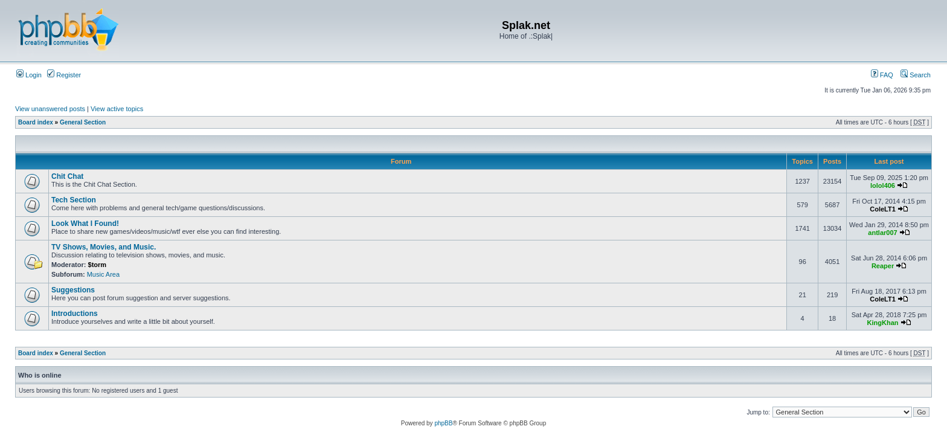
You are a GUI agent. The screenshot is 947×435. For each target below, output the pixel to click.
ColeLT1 (883, 209)
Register (64, 75)
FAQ (882, 75)
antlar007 (882, 232)
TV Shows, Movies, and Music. (103, 247)
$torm (97, 264)
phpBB (443, 423)
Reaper (883, 265)
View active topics (117, 108)
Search (915, 75)
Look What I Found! (85, 223)
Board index (35, 122)
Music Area (103, 274)
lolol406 (882, 185)
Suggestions (73, 290)
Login (29, 75)
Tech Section (73, 200)
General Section (83, 122)
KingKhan (883, 322)
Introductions (74, 313)
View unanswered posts (50, 108)
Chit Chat (67, 176)
